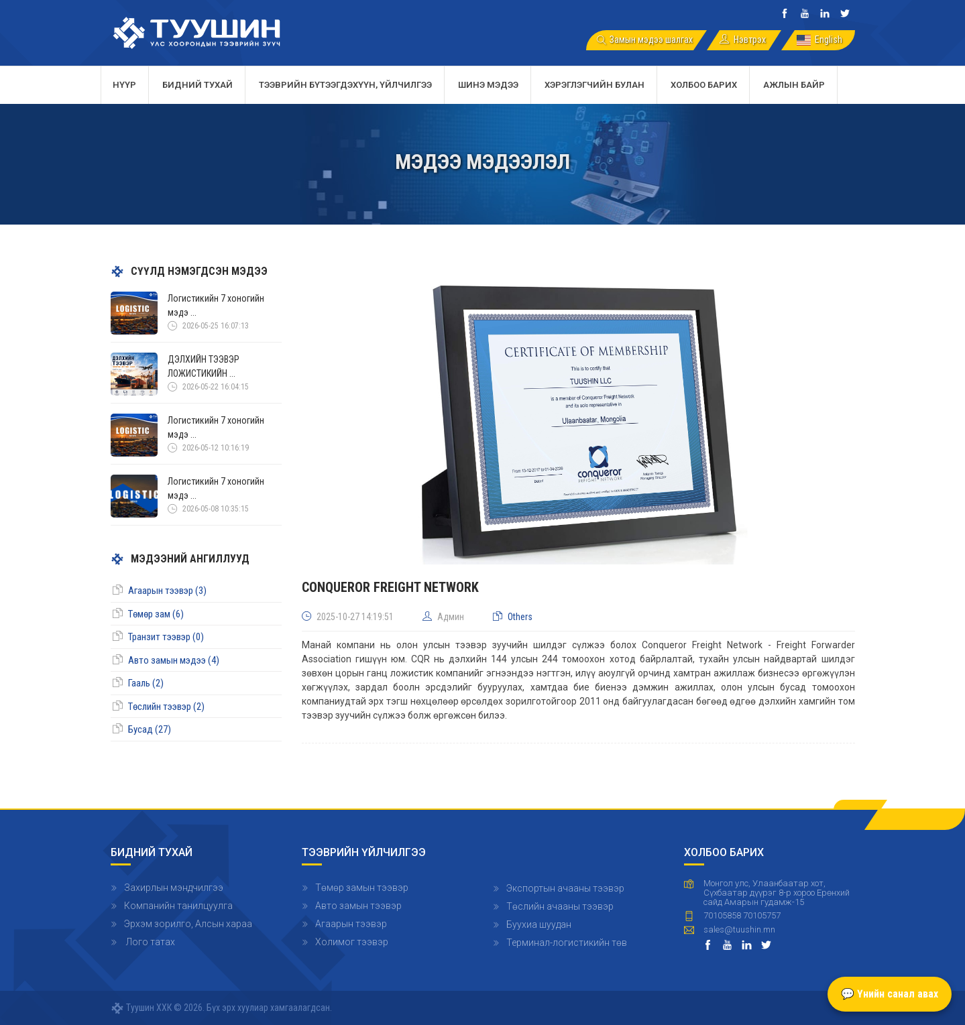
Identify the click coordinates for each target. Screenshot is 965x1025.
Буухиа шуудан (538, 924)
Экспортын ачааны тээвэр (565, 888)
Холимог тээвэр (351, 942)
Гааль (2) (146, 683)
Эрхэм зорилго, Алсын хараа (188, 923)
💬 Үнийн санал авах (889, 993)
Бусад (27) (149, 729)
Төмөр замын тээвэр (361, 887)
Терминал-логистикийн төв (566, 942)
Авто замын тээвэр (358, 905)
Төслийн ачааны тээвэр (560, 906)
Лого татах (149, 942)
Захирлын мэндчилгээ (173, 887)
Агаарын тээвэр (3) (167, 591)
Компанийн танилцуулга (178, 905)
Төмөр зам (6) (156, 614)
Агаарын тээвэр (351, 923)
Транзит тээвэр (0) (166, 637)
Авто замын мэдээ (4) (173, 660)
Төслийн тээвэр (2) (166, 707)
